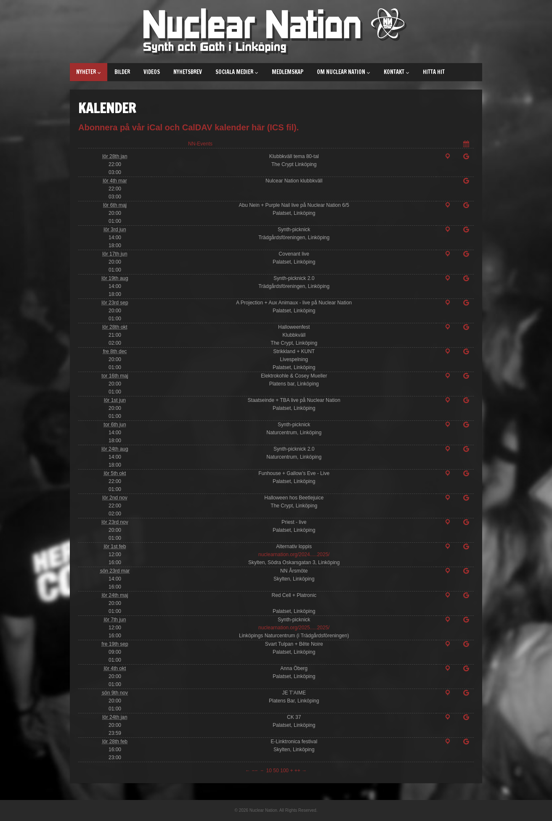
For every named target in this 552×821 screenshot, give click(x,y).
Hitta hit (434, 72)
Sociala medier (236, 72)
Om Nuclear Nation (343, 72)
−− (254, 770)
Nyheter (88, 72)
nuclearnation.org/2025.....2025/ (293, 628)
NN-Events (200, 144)
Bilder (122, 72)
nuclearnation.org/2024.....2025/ (293, 554)
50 (276, 770)
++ (297, 770)
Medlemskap (287, 72)
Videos (151, 72)
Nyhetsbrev (187, 72)
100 (284, 770)
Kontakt (396, 72)
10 (269, 770)
